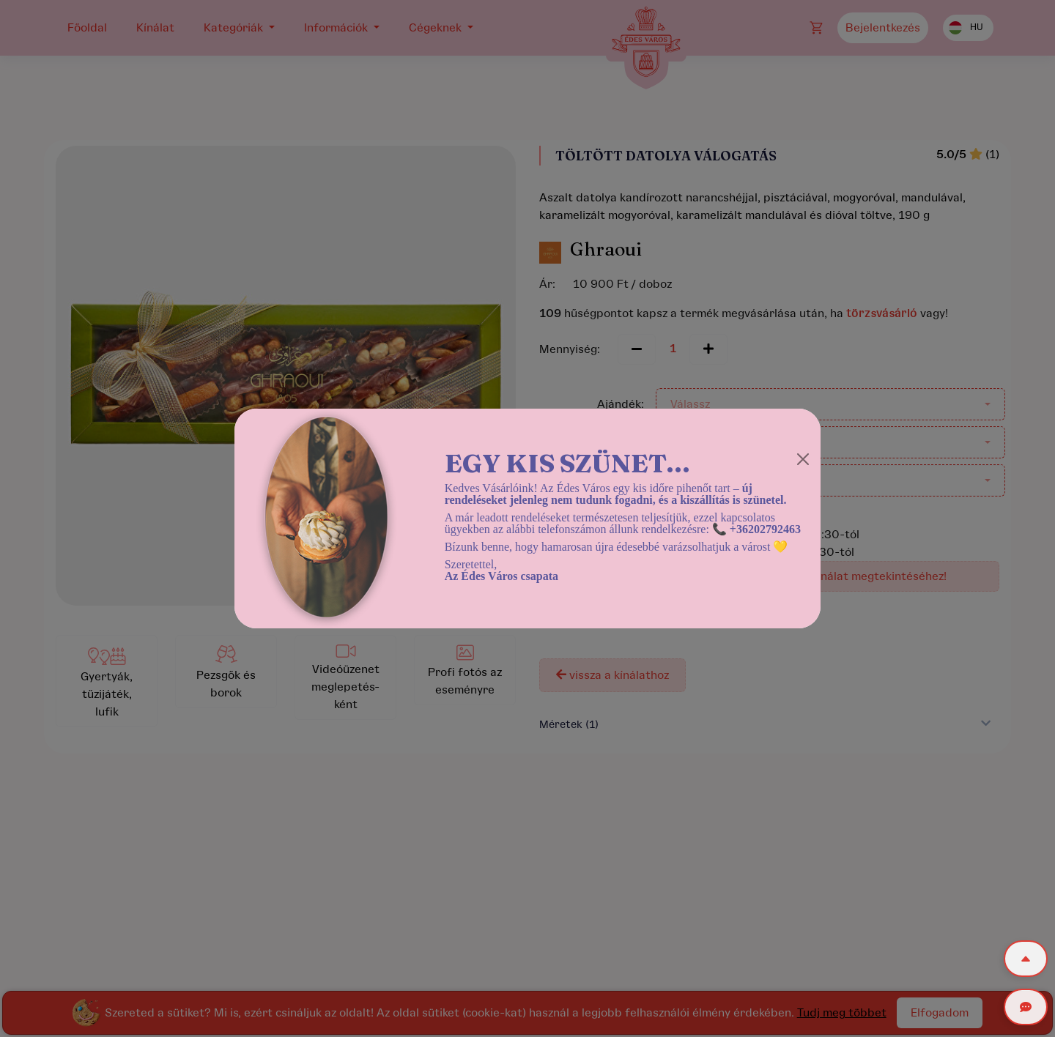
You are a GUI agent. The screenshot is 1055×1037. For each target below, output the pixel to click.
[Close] (803, 459)
